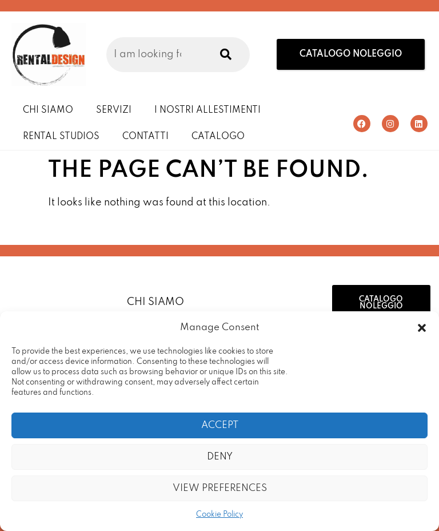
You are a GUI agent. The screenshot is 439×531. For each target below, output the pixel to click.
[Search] (223, 54)
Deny (220, 457)
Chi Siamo (48, 110)
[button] (422, 328)
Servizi (113, 110)
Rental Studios (61, 136)
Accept (219, 425)
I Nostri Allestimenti (207, 110)
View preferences (220, 488)
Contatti (145, 136)
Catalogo (218, 136)
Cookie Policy (219, 514)
